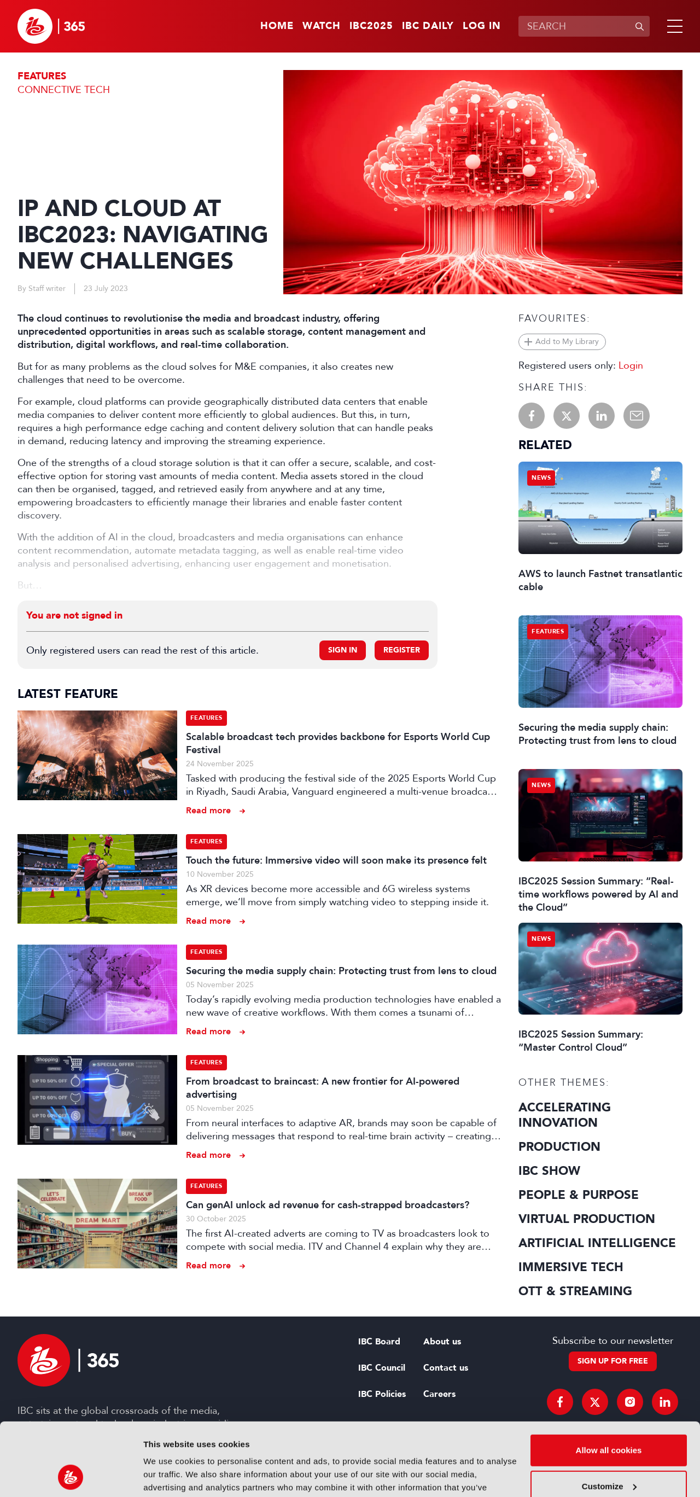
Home (277, 26)
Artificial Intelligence (597, 1243)
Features (42, 76)
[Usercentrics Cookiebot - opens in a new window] (71, 1475)
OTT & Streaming (575, 1291)
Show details (168, 1475)
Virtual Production (586, 1219)
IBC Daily (428, 26)
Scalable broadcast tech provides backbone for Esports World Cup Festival (338, 743)
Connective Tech (64, 89)
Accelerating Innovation (564, 1115)
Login (631, 365)
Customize (609, 1417)
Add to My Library (567, 341)
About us (442, 1342)
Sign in (342, 650)
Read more (208, 810)
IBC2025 (371, 26)
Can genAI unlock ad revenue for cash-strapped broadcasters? (327, 1204)
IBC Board (379, 1342)
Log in (482, 26)
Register (401, 650)
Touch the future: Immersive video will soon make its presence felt (336, 860)
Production (559, 1147)
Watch (321, 26)
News (541, 478)
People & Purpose (578, 1195)
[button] (672, 26)
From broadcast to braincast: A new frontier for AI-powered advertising (322, 1088)
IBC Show (549, 1171)
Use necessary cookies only (608, 1453)
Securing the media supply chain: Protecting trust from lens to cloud (341, 970)
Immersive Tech (570, 1267)
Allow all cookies (609, 1382)
